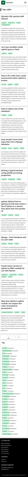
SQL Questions (4, 451)
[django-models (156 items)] (14, 369)
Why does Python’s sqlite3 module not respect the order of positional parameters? (12, 304)
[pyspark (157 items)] (14, 407)
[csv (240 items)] (14, 353)
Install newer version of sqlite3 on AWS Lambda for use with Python (13, 268)
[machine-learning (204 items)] (14, 393)
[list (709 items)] (14, 388)
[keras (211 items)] (14, 385)
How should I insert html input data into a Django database (12, 141)
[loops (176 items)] (14, 391)
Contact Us (3, 461)
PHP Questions (5, 449)
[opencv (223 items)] (14, 401)
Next (18, 337)
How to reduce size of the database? (12, 109)
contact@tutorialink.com (7, 467)
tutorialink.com (5, 469)
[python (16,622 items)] (14, 410)
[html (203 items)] (14, 380)
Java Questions (4, 447)
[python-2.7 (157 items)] (14, 412)
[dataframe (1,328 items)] (14, 356)
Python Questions (5, 443)
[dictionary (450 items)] (14, 361)
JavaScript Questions (6, 445)
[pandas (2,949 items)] (14, 404)
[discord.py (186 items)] (14, 364)
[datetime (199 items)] (14, 359)
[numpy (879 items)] (14, 399)
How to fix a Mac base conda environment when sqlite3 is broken (13, 78)
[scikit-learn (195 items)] (14, 420)
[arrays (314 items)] (14, 348)
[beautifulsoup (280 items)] (14, 350)
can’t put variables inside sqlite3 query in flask (12, 48)
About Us (3, 459)
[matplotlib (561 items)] (14, 396)
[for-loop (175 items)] (14, 375)
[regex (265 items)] (14, 418)
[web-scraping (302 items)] (14, 434)
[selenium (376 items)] (14, 423)
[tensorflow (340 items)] (14, 428)
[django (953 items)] (14, 367)
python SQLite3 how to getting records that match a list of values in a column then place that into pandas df (13, 206)
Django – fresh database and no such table (13, 238)
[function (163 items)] (14, 377)
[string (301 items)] (14, 426)
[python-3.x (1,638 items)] (14, 415)
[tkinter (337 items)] (14, 431)
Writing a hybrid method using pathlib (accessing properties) (12, 172)
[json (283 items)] (14, 383)
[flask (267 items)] (14, 372)
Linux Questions (5, 453)
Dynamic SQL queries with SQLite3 (12, 17)
